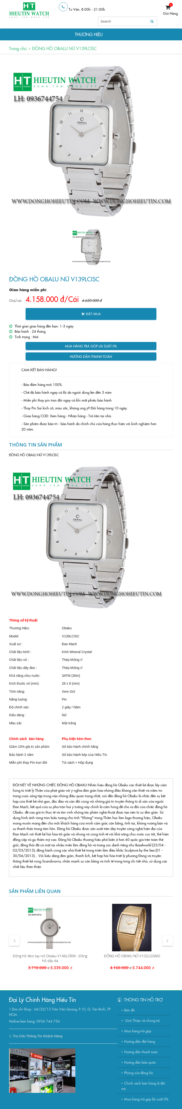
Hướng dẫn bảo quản (140, 1062)
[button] (14, 940)
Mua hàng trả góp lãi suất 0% (91, 346)
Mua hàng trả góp (137, 1030)
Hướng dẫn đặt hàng (139, 1041)
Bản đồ (129, 1009)
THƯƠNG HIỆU (89, 34)
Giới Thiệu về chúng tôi (142, 1020)
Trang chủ (18, 48)
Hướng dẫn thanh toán (91, 356)
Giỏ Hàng (170, 13)
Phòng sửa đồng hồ (138, 1072)
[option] (91, 141)
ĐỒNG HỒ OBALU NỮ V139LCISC (64, 48)
